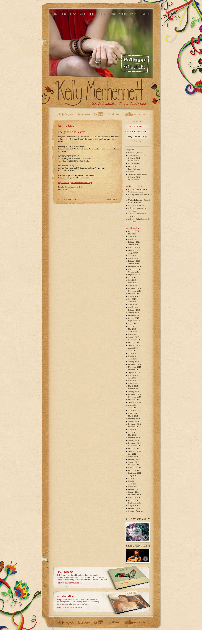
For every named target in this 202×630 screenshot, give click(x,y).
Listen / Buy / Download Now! (70, 583)
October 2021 (133, 231)
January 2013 (133, 440)
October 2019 (133, 272)
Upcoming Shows (135, 152)
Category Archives (135, 511)
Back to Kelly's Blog (68, 199)
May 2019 (132, 283)
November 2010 (134, 497)
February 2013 (134, 437)
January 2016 (133, 361)
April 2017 (132, 331)
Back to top (112, 199)
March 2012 (133, 456)
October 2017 (133, 318)
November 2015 (134, 367)
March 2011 (133, 486)
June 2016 (132, 353)
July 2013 (132, 432)
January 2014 (133, 421)
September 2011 (134, 473)
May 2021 (132, 234)
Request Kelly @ (137, 136)
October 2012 (133, 448)
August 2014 (133, 405)
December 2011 (134, 465)
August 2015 (133, 375)
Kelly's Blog (137, 126)
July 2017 (132, 323)
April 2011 (132, 484)
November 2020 (134, 247)
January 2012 (133, 462)
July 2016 (132, 350)
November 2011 (134, 467)
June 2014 (132, 410)
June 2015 (132, 378)
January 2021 (133, 245)
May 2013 (132, 435)
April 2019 (132, 285)
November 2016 (134, 340)
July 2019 (132, 277)
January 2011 (133, 492)
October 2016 (133, 342)
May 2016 (132, 356)
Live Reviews (133, 161)
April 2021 (132, 236)
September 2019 (134, 274)
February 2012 (134, 459)
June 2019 (132, 280)
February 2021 (134, 242)
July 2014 (132, 408)
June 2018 (132, 302)
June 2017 (132, 326)
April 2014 (132, 413)
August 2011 (133, 476)
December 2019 (134, 266)
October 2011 (133, 470)
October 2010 (133, 500)
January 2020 (133, 264)
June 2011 (132, 478)
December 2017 (134, 315)
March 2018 (133, 307)
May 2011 (132, 481)
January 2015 (133, 391)
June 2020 (132, 255)
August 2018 (133, 296)
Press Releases (134, 169)
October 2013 (133, 427)
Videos (131, 171)
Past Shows (63, 189)
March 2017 (133, 334)
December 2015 (134, 364)
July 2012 (132, 454)
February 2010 (134, 508)
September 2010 (134, 503)
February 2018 (134, 310)
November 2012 (134, 446)
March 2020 (133, 258)
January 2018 (133, 312)
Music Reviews (134, 163)
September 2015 (134, 372)
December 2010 (134, 495)
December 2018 (134, 288)
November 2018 (134, 291)
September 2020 (134, 250)
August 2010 (133, 505)
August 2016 (133, 348)
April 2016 (132, 359)
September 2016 (134, 345)
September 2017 (134, 321)
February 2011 (134, 489)
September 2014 (134, 402)
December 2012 (134, 443)
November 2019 (134, 269)
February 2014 (134, 418)
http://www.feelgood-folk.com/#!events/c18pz (75, 183)
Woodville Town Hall (136, 205)
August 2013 (133, 429)
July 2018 (132, 299)
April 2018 (132, 304)
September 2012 (134, 451)
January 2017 (133, 337)
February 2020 (134, 261)
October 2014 (133, 399)
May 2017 (132, 329)
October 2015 (133, 370)
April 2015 (132, 383)
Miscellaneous (134, 180)
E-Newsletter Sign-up (137, 131)
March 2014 (133, 416)
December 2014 (134, 394)
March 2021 (133, 239)
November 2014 (134, 397)
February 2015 (134, 389)
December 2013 (134, 424)
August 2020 (133, 253)
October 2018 (133, 293)
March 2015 (133, 386)
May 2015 (132, 380)
